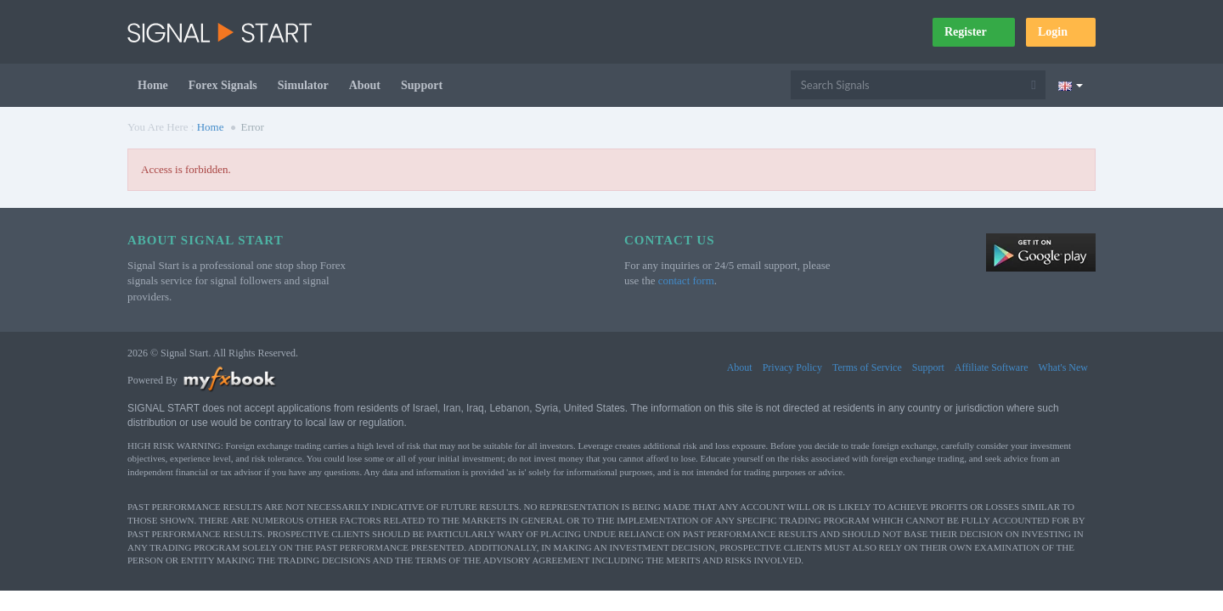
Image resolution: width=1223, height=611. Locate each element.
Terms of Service (867, 367)
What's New (1063, 367)
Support (421, 85)
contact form (686, 280)
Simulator (303, 85)
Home (153, 85)
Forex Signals (223, 85)
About (364, 85)
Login (1061, 31)
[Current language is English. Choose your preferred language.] (1070, 85)
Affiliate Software (992, 367)
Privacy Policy (792, 367)
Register (973, 31)
